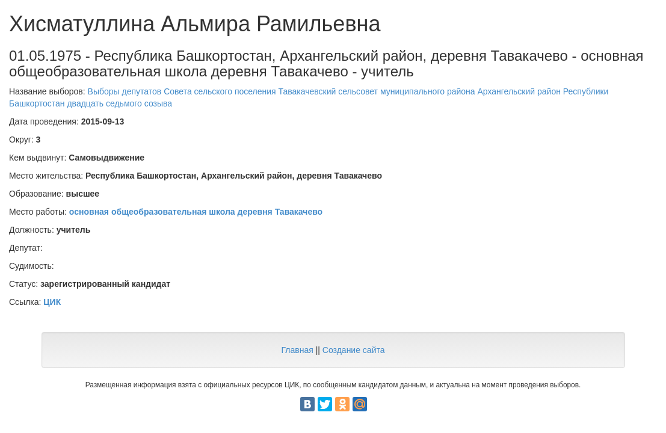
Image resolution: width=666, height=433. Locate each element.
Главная (297, 350)
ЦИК (52, 302)
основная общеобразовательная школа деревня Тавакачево (195, 211)
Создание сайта (353, 350)
